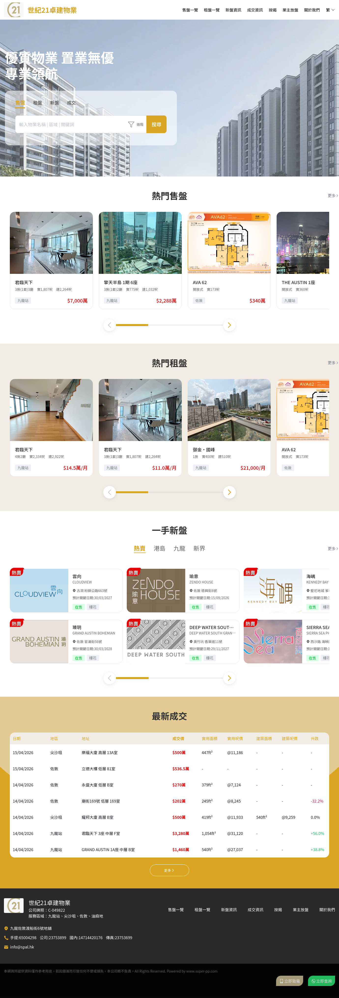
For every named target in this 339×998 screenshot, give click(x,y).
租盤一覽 (212, 10)
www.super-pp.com (201, 971)
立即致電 (289, 981)
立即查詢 (321, 981)
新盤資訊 (233, 10)
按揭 (273, 10)
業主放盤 (290, 10)
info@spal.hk (22, 947)
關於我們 (312, 10)
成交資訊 (255, 10)
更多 (333, 195)
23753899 (57, 937)
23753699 (123, 937)
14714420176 (91, 937)
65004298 (27, 937)
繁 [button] (330, 10)
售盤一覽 (190, 10)
